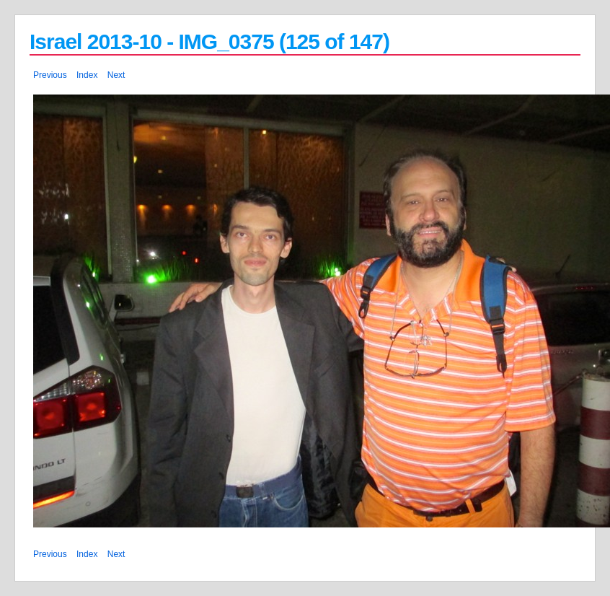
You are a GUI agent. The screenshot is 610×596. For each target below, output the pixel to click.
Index (86, 75)
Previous (50, 75)
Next (116, 75)
